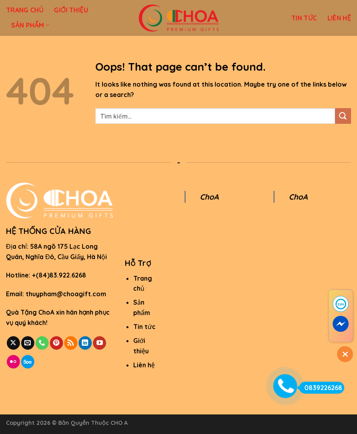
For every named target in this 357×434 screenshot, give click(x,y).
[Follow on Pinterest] (56, 343)
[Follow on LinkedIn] (85, 343)
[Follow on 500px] (27, 362)
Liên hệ (144, 365)
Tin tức (144, 327)
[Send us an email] (27, 343)
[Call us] (42, 343)
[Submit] (343, 116)
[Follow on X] (13, 343)
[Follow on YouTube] (99, 343)
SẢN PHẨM (30, 25)
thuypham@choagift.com (66, 294)
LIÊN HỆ (339, 18)
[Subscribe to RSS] (70, 343)
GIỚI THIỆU (71, 10)
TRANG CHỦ (24, 10)
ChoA (209, 197)
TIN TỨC (304, 18)
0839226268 (320, 388)
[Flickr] (13, 362)
